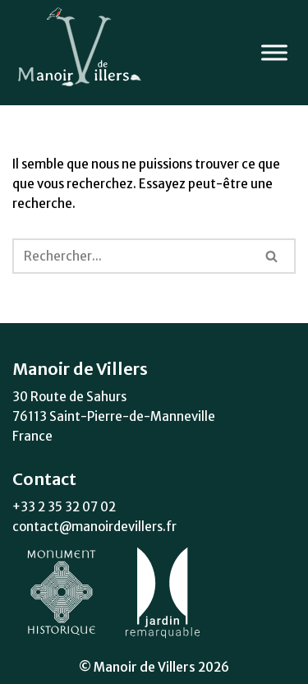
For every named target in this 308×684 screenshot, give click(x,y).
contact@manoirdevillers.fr (94, 526)
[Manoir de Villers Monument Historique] (82, 53)
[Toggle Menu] (274, 52)
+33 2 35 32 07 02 (64, 507)
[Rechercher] (131, 256)
